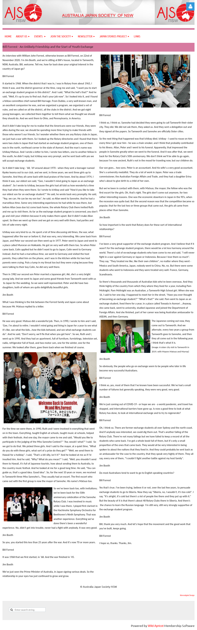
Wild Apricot (156, 626)
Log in (190, 6)
